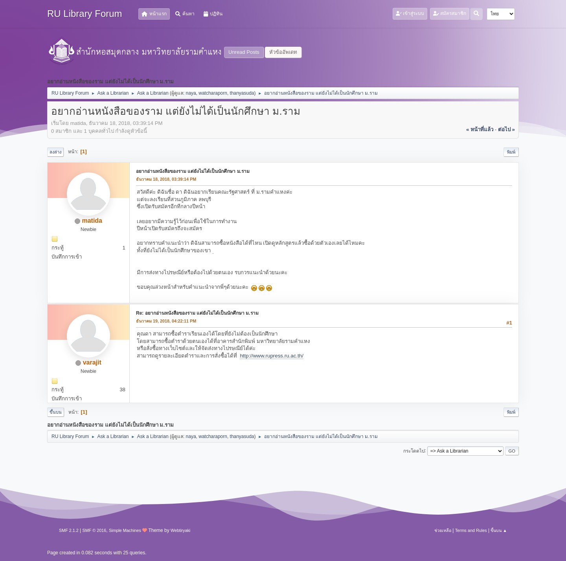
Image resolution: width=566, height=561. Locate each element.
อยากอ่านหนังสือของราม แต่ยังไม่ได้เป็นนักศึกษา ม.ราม (193, 171)
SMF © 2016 (95, 530)
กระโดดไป (414, 450)
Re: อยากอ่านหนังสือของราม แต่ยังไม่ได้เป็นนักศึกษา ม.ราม (197, 313)
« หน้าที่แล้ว (479, 129)
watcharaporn (212, 93)
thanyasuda (242, 93)
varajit (92, 362)
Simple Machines (125, 530)
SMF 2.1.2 (69, 530)
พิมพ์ (511, 152)
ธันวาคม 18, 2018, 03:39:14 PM (166, 179)
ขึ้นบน (56, 412)
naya (191, 93)
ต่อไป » (506, 129)
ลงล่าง (55, 152)
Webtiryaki (180, 530)
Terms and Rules (471, 530)
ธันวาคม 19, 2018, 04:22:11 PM (166, 321)
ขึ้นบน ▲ (499, 530)
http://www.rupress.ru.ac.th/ (271, 356)
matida (92, 220)
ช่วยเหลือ (442, 530)
